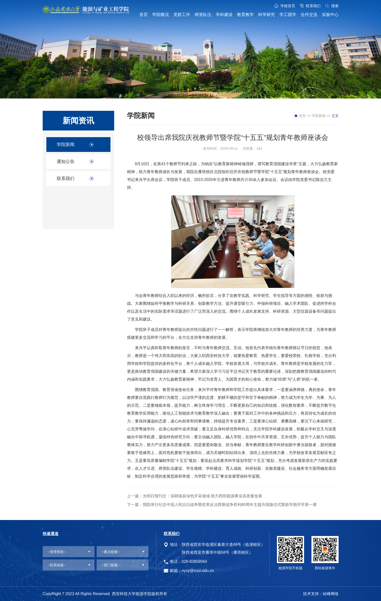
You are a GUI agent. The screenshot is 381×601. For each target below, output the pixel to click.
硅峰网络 (331, 594)
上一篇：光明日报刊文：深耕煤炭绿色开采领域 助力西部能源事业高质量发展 (194, 496)
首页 (143, 14)
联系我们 (313, 6)
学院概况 (160, 14)
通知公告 (65, 161)
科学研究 (266, 14)
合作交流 (309, 14)
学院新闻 (65, 144)
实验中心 (330, 14)
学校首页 (287, 6)
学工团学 (287, 14)
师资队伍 (203, 14)
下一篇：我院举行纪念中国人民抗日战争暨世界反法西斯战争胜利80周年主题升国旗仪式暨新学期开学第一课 (222, 505)
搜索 (335, 6)
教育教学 (245, 14)
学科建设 (224, 14)
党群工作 (181, 14)
